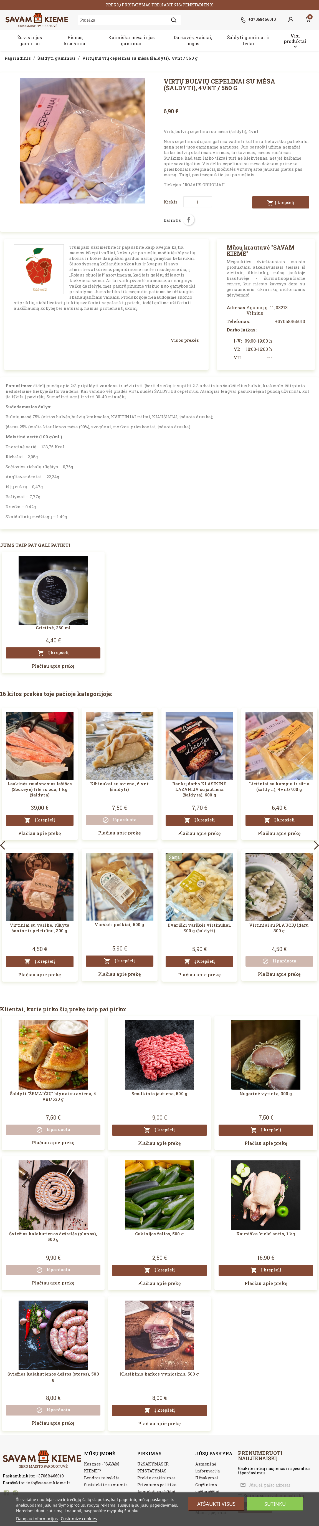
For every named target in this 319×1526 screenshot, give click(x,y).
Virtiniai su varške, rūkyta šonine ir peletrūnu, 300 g (39, 927)
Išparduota (119, 820)
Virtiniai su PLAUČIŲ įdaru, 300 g (279, 927)
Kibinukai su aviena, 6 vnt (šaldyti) (119, 786)
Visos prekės (185, 340)
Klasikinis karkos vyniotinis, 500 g (159, 1374)
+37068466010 (50, 1476)
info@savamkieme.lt (48, 1482)
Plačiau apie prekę (53, 666)
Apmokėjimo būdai (156, 1491)
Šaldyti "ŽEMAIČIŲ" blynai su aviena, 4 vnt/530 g (53, 1096)
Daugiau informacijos (37, 1518)
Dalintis (188, 219)
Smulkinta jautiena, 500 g (159, 1093)
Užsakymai (206, 1477)
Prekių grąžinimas (156, 1477)
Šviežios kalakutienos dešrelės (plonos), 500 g (53, 1236)
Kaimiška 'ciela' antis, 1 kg (265, 1233)
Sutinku (275, 1503)
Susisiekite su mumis (106, 1484)
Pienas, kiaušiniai (75, 40)
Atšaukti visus (216, 1503)
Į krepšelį (280, 203)
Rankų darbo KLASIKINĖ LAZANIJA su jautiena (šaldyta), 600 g (199, 789)
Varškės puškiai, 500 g (119, 924)
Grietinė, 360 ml (53, 627)
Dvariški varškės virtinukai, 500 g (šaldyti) (199, 927)
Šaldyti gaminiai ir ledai (248, 40)
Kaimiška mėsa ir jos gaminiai (131, 40)
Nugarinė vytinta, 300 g (265, 1093)
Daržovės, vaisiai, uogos (193, 40)
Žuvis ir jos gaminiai (29, 40)
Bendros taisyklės (102, 1477)
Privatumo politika (156, 1484)
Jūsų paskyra (213, 1453)
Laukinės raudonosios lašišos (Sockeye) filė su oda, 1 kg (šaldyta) (39, 789)
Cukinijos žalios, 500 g (159, 1233)
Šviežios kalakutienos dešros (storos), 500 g (53, 1376)
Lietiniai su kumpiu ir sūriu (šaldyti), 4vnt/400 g (279, 786)
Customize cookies (79, 1518)
